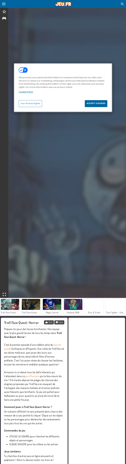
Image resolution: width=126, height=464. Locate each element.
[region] (63, 87)
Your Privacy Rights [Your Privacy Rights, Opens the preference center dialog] (30, 103)
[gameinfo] (4, 19)
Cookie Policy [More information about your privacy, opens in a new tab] (26, 92)
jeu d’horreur (32, 376)
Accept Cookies (96, 103)
